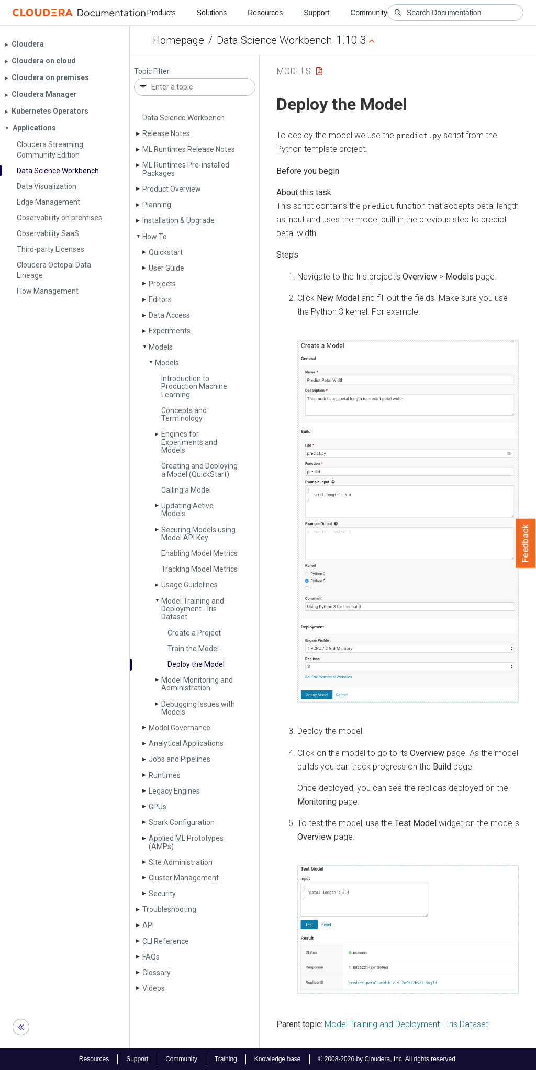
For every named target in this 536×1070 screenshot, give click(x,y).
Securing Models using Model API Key (198, 534)
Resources (265, 12)
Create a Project (194, 633)
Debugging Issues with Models (198, 708)
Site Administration (181, 862)
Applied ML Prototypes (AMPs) (186, 842)
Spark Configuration (182, 822)
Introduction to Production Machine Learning (194, 386)
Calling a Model (186, 490)
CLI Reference (165, 941)
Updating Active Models (187, 509)
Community (368, 12)
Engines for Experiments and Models (189, 442)
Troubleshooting (169, 909)
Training (226, 1058)
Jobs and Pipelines (179, 759)
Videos (153, 988)
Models (161, 347)
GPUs (157, 806)
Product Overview (171, 189)
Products (161, 12)
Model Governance (179, 727)
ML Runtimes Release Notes (188, 149)
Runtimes (165, 775)
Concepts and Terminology (184, 414)
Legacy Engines (174, 791)
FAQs (151, 957)
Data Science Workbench (274, 40)
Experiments (170, 331)
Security (162, 893)
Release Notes (166, 133)
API (148, 925)
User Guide (166, 268)
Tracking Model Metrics (199, 569)
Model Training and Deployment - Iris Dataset (192, 609)
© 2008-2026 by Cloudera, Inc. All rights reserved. (387, 1058)
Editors (160, 299)
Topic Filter (152, 71)
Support (316, 12)
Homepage (178, 40)
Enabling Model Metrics (199, 553)
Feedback (526, 543)
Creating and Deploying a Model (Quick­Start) (199, 470)
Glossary (156, 972)
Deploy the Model (196, 664)
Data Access (169, 315)
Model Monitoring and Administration (197, 684)
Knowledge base (277, 1058)
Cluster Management (184, 878)
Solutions (212, 12)
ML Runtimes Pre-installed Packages (185, 169)
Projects (162, 284)
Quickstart (166, 252)
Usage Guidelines (189, 585)
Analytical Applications (186, 743)
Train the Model (193, 648)
